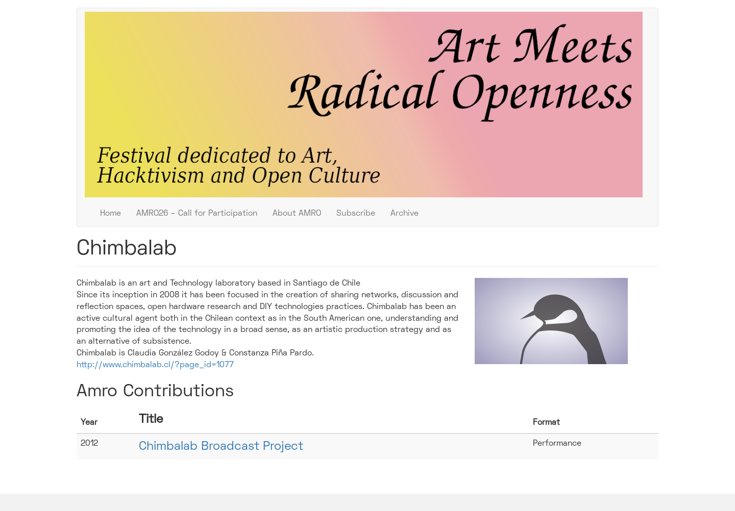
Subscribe (355, 213)
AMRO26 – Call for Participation (196, 213)
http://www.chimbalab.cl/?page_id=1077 (155, 365)
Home (110, 213)
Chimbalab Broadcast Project (221, 446)
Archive (404, 213)
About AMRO (297, 213)
